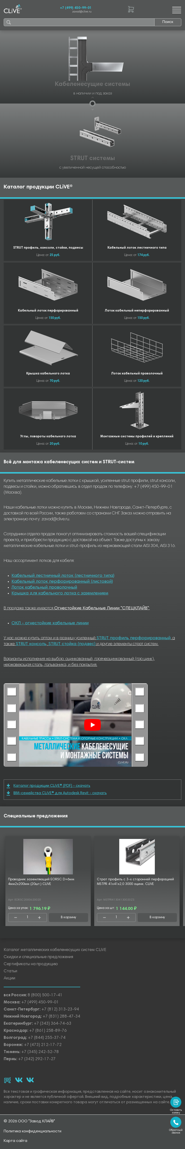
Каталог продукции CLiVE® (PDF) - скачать (48, 786)
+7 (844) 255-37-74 (47, 1038)
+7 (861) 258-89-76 (48, 1031)
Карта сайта (15, 1141)
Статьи (10, 971)
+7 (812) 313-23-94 (60, 1010)
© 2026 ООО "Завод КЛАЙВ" (29, 1121)
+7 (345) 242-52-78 (40, 1052)
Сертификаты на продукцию (31, 964)
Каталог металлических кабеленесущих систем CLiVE (55, 950)
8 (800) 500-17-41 (45, 995)
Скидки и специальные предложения (38, 957)
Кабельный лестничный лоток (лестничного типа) (63, 576)
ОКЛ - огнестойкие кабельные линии (50, 623)
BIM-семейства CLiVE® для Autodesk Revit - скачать (57, 793)
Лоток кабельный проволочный (44, 587)
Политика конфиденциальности (32, 1131)
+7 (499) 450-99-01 (76, 8)
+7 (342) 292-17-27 (37, 1059)
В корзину (68, 917)
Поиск (167, 22)
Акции (9, 978)
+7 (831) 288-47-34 (61, 1017)
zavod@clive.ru (82, 12)
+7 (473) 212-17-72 (43, 1045)
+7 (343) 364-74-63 (52, 1024)
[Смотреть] (92, 725)
